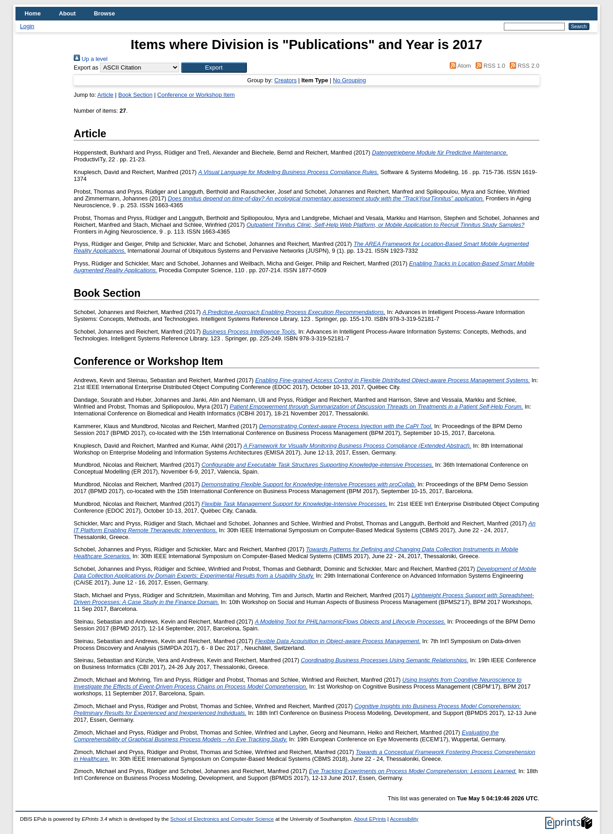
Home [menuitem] (33, 13)
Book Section (135, 94)
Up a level (90, 58)
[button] (214, 67)
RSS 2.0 (523, 65)
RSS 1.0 (488, 65)
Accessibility (404, 819)
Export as (86, 67)
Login (27, 26)
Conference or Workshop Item (196, 94)
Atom (459, 65)
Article (105, 94)
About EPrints (370, 819)
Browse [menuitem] (104, 13)
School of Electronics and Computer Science (222, 819)
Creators (285, 80)
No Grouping (349, 80)
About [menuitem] (67, 13)
